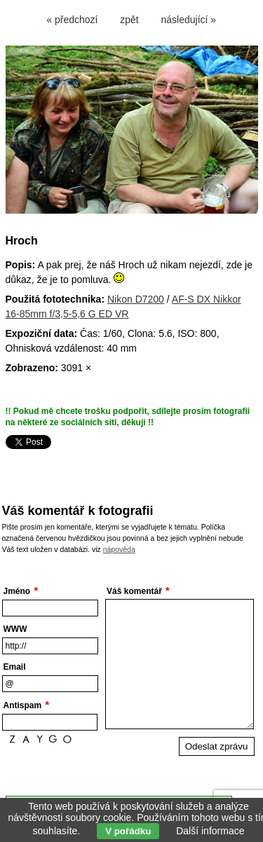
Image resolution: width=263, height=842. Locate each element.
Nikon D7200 (135, 299)
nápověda (119, 549)
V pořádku (128, 831)
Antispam (23, 705)
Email (15, 667)
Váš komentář (134, 591)
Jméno (17, 591)
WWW (15, 629)
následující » (189, 19)
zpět (129, 19)
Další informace (210, 830)
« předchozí (71, 19)
